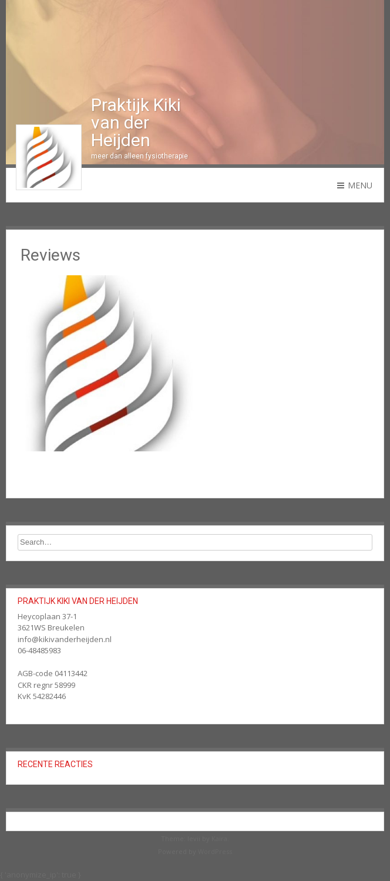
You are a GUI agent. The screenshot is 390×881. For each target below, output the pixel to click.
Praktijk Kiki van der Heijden (136, 122)
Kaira (219, 838)
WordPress (215, 851)
